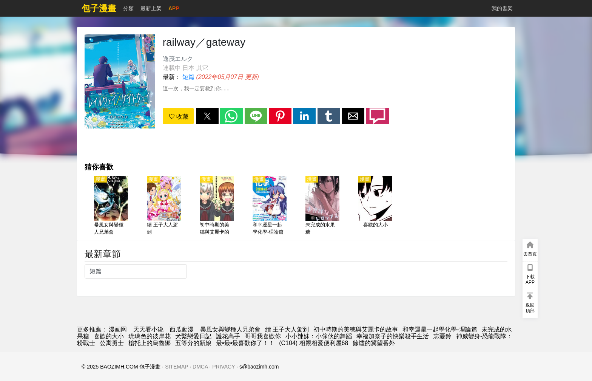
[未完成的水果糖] (322, 206)
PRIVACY (223, 367)
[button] (207, 116)
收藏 (178, 116)
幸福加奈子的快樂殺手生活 (392, 336)
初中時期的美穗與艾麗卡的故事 (355, 329)
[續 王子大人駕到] (164, 206)
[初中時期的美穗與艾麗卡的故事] (217, 206)
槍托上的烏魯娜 (149, 343)
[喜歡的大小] (375, 206)
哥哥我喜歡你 (263, 336)
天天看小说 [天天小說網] (148, 329)
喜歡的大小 (109, 336)
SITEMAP (176, 367)
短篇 (188, 77)
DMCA (200, 367)
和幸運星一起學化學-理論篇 (439, 329)
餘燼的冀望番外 (374, 343)
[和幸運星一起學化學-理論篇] (270, 206)
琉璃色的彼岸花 (149, 336)
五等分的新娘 (193, 343)
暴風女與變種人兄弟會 (230, 329)
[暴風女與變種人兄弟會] (111, 206)
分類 (128, 8)
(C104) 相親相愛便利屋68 (313, 343)
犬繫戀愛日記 (193, 336)
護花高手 (228, 336)
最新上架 (151, 8)
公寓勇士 (112, 343)
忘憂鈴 (442, 336)
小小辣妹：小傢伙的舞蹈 (318, 336)
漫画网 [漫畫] (118, 329)
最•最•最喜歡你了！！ (245, 343)
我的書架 (502, 8)
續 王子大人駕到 (287, 329)
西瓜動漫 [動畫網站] (182, 329)
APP (173, 8)
